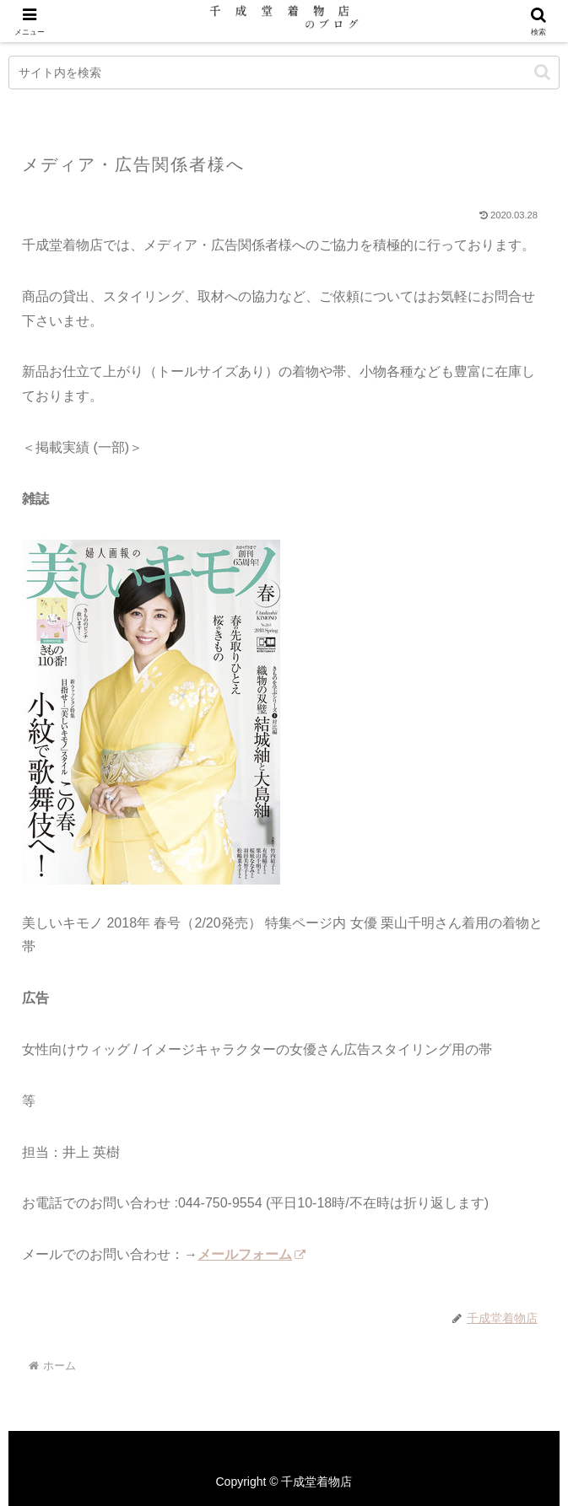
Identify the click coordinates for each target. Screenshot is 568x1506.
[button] (542, 72)
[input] (284, 72)
